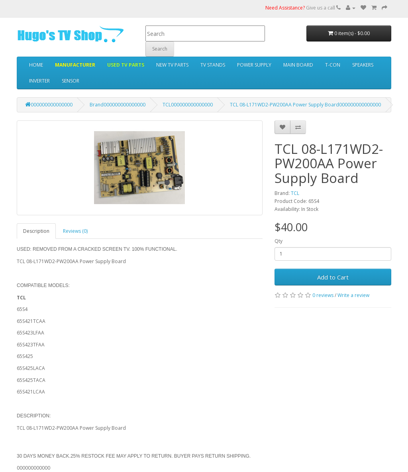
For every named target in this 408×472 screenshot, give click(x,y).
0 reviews (322, 295)
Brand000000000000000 (117, 104)
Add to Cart (333, 277)
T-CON (332, 64)
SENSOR (70, 80)
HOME (36, 64)
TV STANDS (212, 64)
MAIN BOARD (298, 64)
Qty (278, 241)
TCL (295, 193)
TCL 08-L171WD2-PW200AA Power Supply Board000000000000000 (305, 104)
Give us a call (303, 7)
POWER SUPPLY (254, 64)
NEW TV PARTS (172, 64)
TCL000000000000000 (188, 104)
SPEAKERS (362, 64)
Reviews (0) (75, 231)
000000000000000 (49, 104)
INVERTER (39, 80)
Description (36, 231)
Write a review (353, 295)
